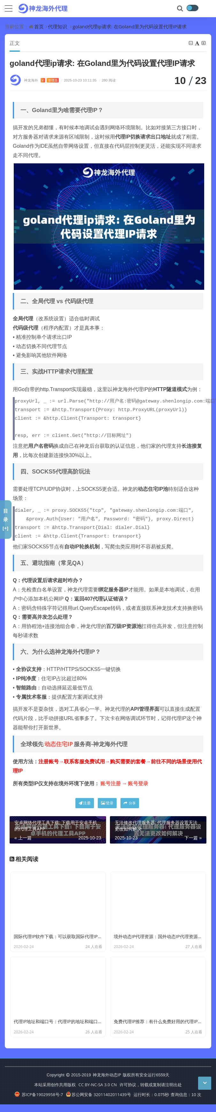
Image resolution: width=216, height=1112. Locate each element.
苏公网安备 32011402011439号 (98, 1094)
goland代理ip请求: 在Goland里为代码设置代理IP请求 (130, 26)
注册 (85, 803)
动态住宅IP (58, 744)
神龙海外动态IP (107, 1075)
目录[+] (6, 519)
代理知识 (57, 26)
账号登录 (138, 783)
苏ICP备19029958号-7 (39, 1094)
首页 (39, 26)
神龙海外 (41, 80)
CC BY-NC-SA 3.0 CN (97, 1084)
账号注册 (110, 783)
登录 (107, 803)
